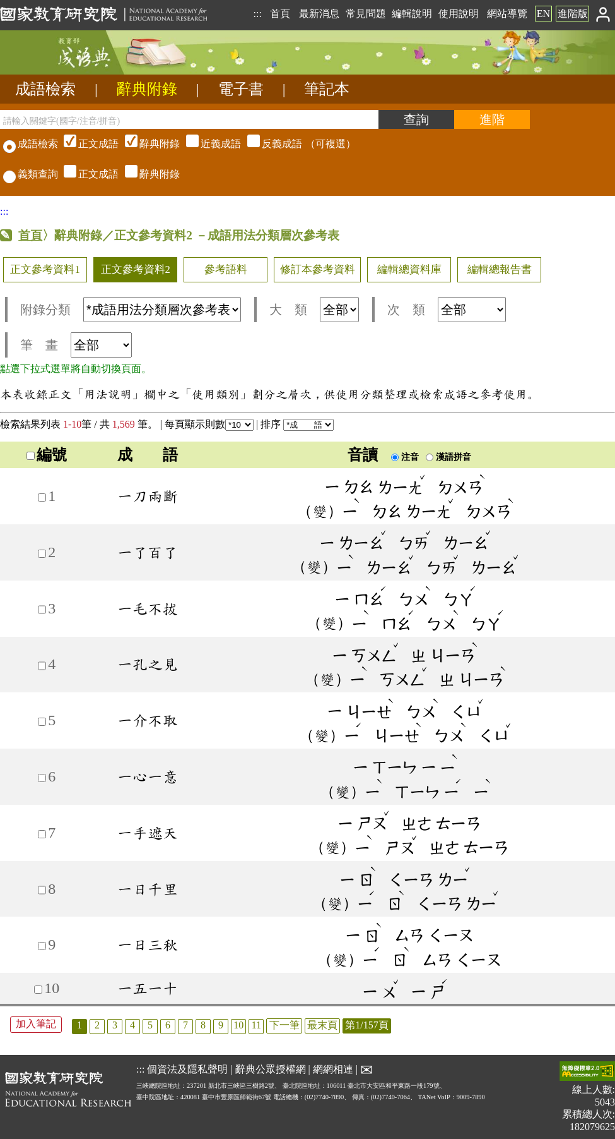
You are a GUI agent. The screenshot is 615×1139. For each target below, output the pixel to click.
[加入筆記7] (42, 834)
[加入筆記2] (42, 554)
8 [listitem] (203, 1025)
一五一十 (147, 988)
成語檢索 (45, 89)
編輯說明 (412, 13)
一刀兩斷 (147, 496)
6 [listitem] (167, 1025)
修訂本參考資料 (317, 269)
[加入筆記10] (38, 989)
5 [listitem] (150, 1025)
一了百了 (147, 552)
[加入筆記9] (42, 946)
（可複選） (208, 144)
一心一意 (147, 776)
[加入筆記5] (42, 722)
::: (257, 13)
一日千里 (147, 889)
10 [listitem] (238, 1025)
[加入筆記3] (42, 609)
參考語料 (225, 269)
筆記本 (326, 89)
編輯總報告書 (499, 269)
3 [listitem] (114, 1025)
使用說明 (458, 13)
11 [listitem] (256, 1025)
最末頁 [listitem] (322, 1025)
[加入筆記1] (42, 497)
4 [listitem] (132, 1025)
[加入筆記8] (42, 890)
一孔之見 (147, 664)
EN (543, 13)
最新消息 (319, 13)
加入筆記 (36, 1023)
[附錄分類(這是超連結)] (162, 309)
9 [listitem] (220, 1025)
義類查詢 (30, 174)
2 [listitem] (97, 1025)
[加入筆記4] (42, 665)
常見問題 (366, 13)
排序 (297, 424)
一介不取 (147, 720)
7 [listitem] (185, 1025)
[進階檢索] (492, 119)
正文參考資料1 (44, 269)
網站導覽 (507, 13)
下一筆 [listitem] (284, 1025)
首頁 (280, 13)
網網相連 (333, 1069)
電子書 (241, 89)
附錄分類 (130, 309)
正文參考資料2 (135, 269)
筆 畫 (76, 345)
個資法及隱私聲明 (187, 1069)
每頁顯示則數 (209, 424)
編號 (46, 455)
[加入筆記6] (42, 778)
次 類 (446, 309)
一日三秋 (147, 944)
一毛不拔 (147, 608)
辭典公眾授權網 (270, 1069)
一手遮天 (147, 832)
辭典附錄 (147, 89)
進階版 (573, 13)
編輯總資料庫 (409, 269)
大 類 (314, 309)
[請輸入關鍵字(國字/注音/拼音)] (189, 119)
